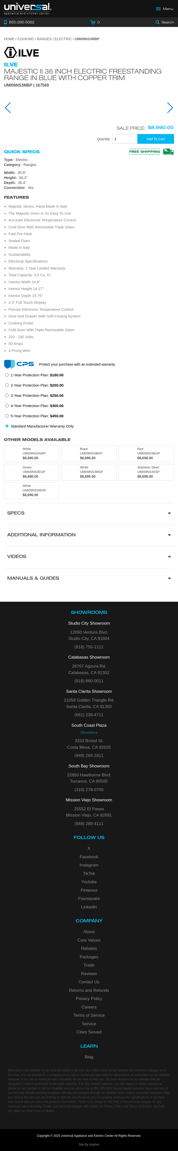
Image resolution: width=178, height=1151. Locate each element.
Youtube (89, 881)
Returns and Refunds (89, 990)
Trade (89, 965)
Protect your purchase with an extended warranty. (77, 364)
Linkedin (89, 907)
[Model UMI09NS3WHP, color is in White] (31, 491)
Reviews (89, 973)
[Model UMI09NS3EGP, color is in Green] (31, 472)
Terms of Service (89, 1015)
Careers (88, 1007)
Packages (89, 957)
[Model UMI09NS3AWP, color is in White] (31, 454)
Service (89, 1023)
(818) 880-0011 (88, 681)
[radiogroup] (89, 402)
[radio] (34, 376)
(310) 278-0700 (88, 789)
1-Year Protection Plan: (37, 375)
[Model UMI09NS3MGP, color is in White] (88, 472)
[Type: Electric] (89, 160)
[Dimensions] (89, 178)
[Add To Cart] (155, 139)
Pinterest (89, 890)
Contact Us (88, 982)
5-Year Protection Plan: (37, 416)
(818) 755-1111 (88, 647)
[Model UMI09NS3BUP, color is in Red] (146, 454)
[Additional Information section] (89, 535)
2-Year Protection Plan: (37, 385)
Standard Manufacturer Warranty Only (42, 426)
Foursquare (89, 898)
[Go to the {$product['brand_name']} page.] (21, 52)
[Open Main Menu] (165, 8)
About (88, 931)
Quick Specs (22, 152)
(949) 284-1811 (88, 755)
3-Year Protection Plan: (37, 395)
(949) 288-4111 (88, 823)
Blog (89, 1057)
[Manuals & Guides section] (89, 578)
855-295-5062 (103, 1088)
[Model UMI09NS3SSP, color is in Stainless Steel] (146, 472)
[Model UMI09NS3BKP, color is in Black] (88, 454)
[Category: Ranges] (89, 165)
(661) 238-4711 (88, 715)
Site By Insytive (89, 1144)
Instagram (89, 865)
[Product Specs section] (89, 513)
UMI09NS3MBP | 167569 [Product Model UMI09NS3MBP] (26, 85)
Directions (88, 732)
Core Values (88, 940)
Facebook (89, 857)
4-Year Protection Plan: (37, 406)
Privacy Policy (89, 998)
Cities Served (89, 1032)
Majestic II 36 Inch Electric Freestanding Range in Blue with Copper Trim (83, 74)
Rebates (89, 948)
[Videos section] (89, 557)
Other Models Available (37, 439)
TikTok (89, 873)
